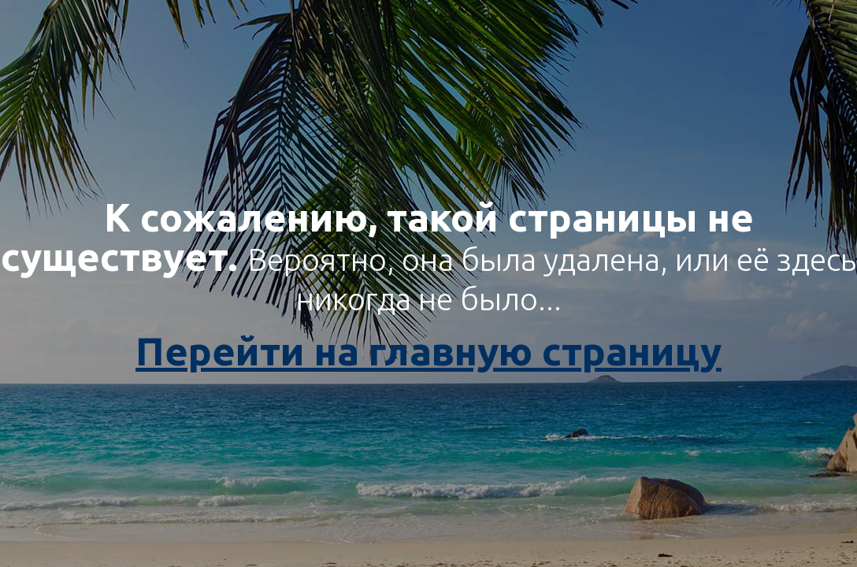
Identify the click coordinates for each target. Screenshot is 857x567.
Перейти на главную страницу (428, 350)
